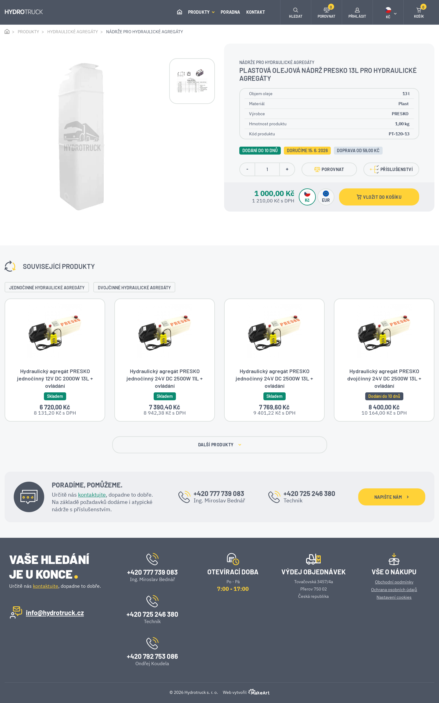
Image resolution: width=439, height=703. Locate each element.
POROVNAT (329, 169)
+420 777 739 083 (219, 493)
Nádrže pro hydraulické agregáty (144, 31)
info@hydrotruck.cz (55, 612)
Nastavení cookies (394, 597)
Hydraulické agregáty (72, 31)
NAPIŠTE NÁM (391, 497)
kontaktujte (92, 494)
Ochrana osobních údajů (394, 589)
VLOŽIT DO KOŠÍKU (379, 197)
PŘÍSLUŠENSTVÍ (391, 169)
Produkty (201, 12)
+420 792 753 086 (152, 656)
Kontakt (255, 12)
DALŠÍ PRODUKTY (219, 445)
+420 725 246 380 (309, 493)
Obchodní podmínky (394, 582)
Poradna (230, 12)
